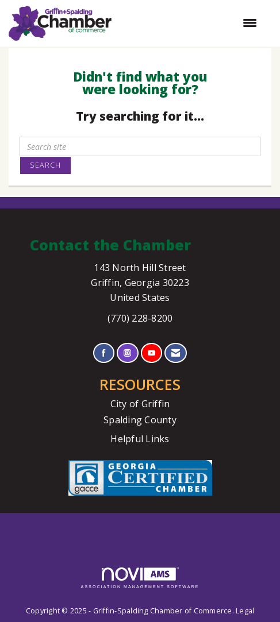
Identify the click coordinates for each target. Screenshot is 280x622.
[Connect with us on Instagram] (127, 353)
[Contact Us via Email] (175, 353)
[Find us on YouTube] (151, 353)
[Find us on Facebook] (103, 353)
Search (45, 165)
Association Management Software (140, 578)
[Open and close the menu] (190, 22)
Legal (245, 611)
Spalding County (140, 420)
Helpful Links (139, 438)
